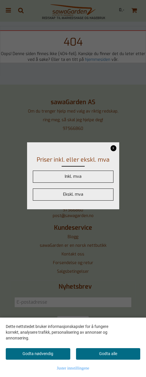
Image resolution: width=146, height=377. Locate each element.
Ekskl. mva (73, 194)
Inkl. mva (73, 176)
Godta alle (108, 353)
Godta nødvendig (37, 353)
